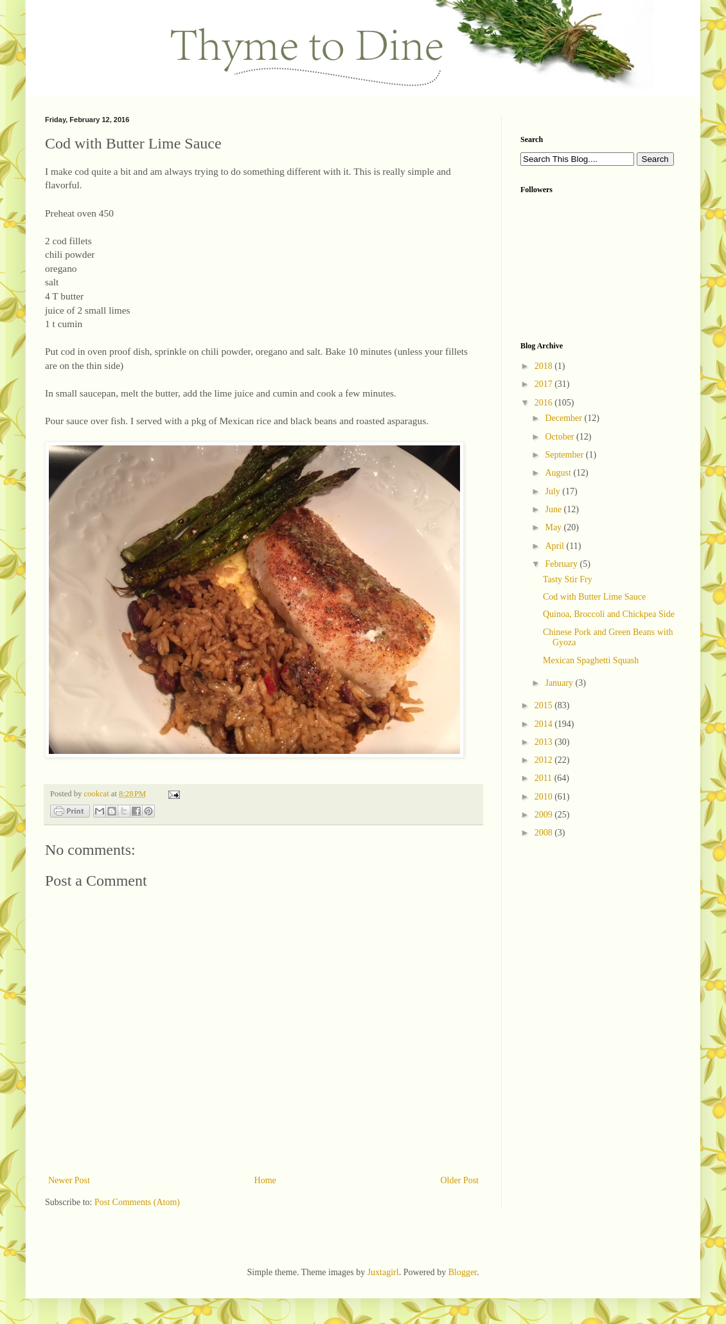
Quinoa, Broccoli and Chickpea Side (609, 614)
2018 (545, 366)
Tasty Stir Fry (567, 579)
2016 (545, 402)
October (560, 437)
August (559, 473)
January (560, 683)
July (553, 491)
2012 (545, 760)
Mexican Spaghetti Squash (591, 660)
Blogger (462, 1272)
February (562, 564)
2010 (545, 796)
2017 (545, 384)
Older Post (460, 1180)
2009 (545, 814)
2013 (545, 742)
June (554, 509)
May (554, 527)
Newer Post (69, 1180)
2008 (545, 832)
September (565, 455)
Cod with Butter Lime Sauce (594, 597)
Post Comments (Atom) (137, 1202)
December (564, 418)
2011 (544, 778)
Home (265, 1180)
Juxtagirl (383, 1272)
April (555, 546)
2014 (545, 724)
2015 (545, 705)
